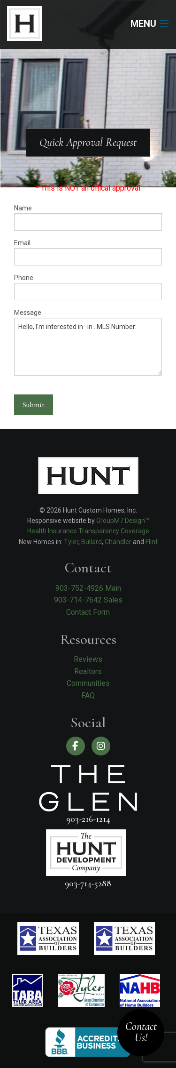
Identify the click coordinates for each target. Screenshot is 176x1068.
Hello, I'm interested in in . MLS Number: (88, 347)
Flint (151, 542)
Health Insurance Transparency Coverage (88, 531)
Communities (88, 683)
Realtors (88, 671)
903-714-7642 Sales (88, 599)
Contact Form (88, 612)
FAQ (88, 695)
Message (88, 342)
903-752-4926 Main (88, 588)
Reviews (88, 659)
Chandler (118, 542)
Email (88, 252)
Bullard (91, 542)
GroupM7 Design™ (122, 520)
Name (88, 217)
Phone (88, 287)
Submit (34, 405)
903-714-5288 (88, 883)
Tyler (71, 542)
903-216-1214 (88, 818)
